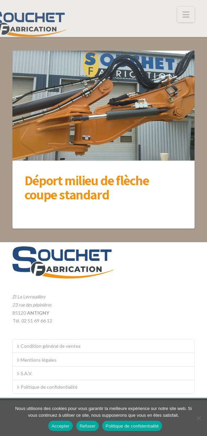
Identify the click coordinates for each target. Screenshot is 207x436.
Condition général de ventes (49, 346)
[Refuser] (198, 418)
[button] (186, 14)
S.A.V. (24, 373)
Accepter (60, 426)
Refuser (87, 426)
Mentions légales (37, 360)
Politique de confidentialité (47, 387)
